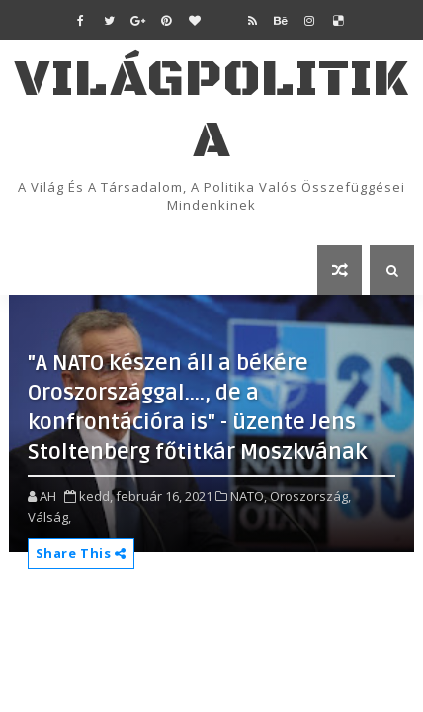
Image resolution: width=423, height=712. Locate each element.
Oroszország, (310, 496)
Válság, (49, 517)
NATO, (248, 496)
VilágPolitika (211, 110)
